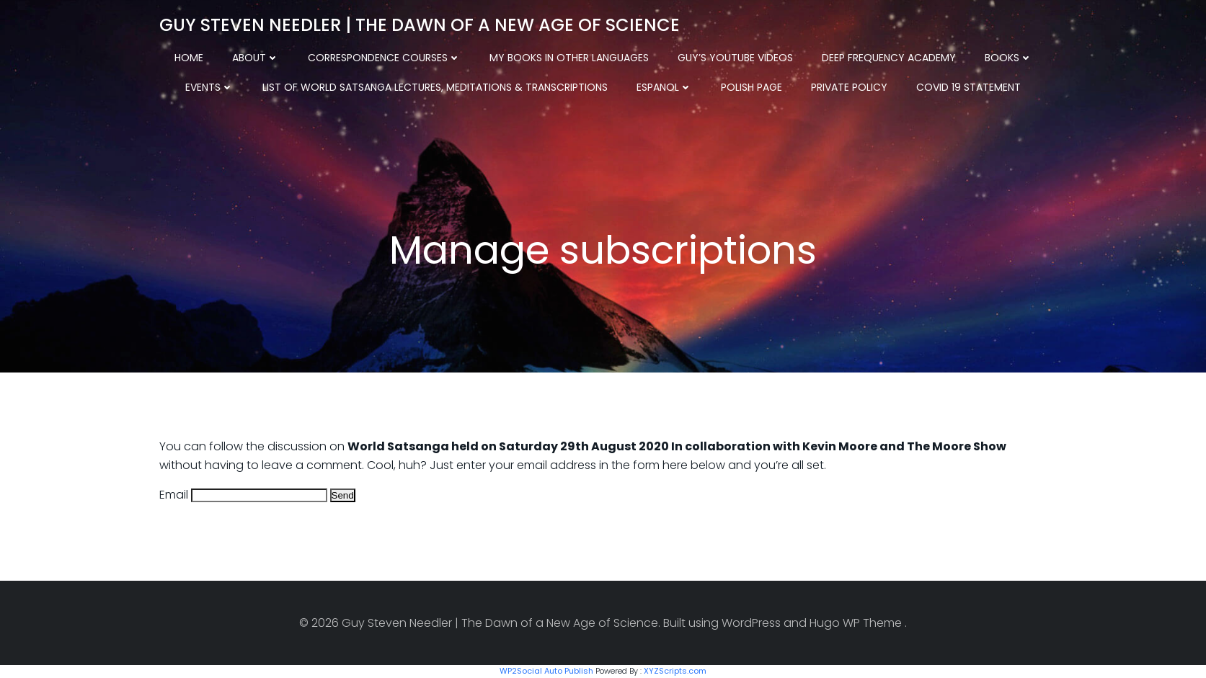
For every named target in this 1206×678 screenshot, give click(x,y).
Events (209, 87)
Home (188, 57)
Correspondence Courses (384, 57)
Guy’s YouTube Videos (735, 57)
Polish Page (751, 87)
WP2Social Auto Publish (546, 671)
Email (173, 494)
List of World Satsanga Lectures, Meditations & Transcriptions (435, 87)
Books (1008, 57)
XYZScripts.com (675, 671)
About (255, 57)
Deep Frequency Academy (889, 57)
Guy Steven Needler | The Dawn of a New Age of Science (419, 25)
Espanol (664, 87)
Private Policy (849, 87)
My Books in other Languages (569, 57)
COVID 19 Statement (968, 87)
